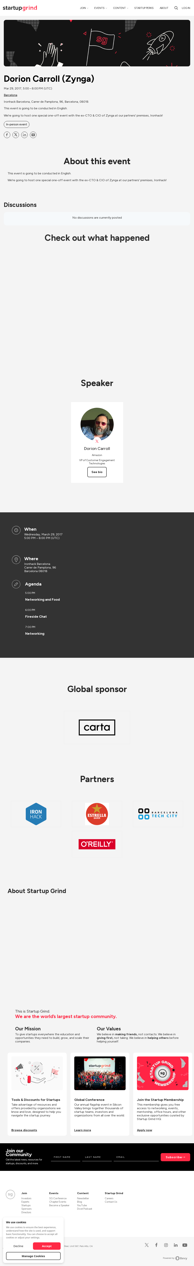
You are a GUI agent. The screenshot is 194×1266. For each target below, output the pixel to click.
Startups (26, 1205)
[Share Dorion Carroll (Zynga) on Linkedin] (24, 135)
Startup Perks (144, 8)
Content (119, 8)
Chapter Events (57, 1201)
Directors (26, 1212)
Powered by (175, 1258)
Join (83, 8)
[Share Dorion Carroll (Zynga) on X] (16, 135)
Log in (186, 8)
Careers (109, 1198)
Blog (79, 1201)
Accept (47, 1246)
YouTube (82, 1205)
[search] (176, 8)
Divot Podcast (84, 1208)
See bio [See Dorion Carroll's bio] (97, 472)
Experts (25, 1201)
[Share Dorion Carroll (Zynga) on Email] (33, 135)
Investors (26, 1198)
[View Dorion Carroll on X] (97, 441)
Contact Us (111, 1201)
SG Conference (57, 1198)
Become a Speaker (59, 1205)
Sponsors (26, 1208)
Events (99, 8)
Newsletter (83, 1198)
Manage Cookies (33, 1256)
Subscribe (174, 1157)
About (164, 8)
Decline (18, 1246)
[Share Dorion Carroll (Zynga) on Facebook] (7, 135)
